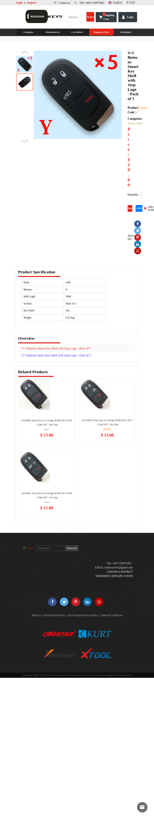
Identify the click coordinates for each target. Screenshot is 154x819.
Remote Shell (135, 123)
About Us (36, 615)
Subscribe (72, 548)
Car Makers (77, 32)
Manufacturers (53, 32)
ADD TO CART (139, 209)
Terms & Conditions (111, 615)
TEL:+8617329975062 (91, 2)
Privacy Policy (91, 615)
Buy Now (130, 209)
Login (19, 2)
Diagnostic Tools (101, 32)
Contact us (64, 2)
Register (32, 2)
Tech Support (75, 615)
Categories (28, 32)
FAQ (46, 615)
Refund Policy (58, 615)
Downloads (126, 32)
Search (90, 18)
